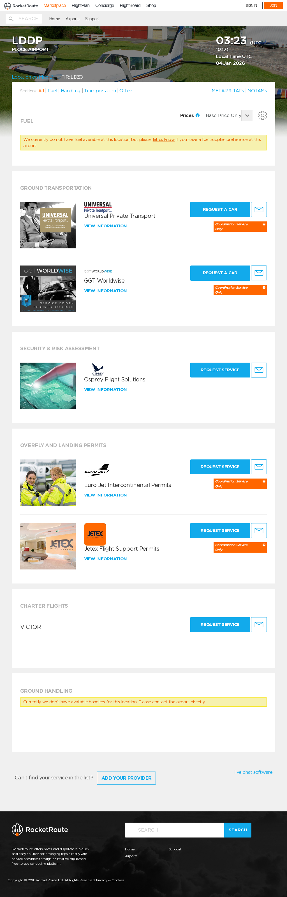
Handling (70, 90)
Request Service (220, 369)
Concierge (104, 5)
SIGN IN (251, 6)
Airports (72, 19)
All (41, 90)
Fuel (52, 90)
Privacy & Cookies (110, 880)
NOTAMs (257, 90)
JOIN (273, 6)
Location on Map (32, 77)
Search (238, 829)
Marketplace (54, 5)
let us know (164, 139)
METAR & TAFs (228, 90)
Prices (190, 115)
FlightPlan (80, 5)
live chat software (253, 772)
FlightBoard (130, 5)
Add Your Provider (126, 778)
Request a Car (220, 209)
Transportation (100, 90)
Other (125, 90)
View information (106, 225)
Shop (151, 5)
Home (54, 19)
